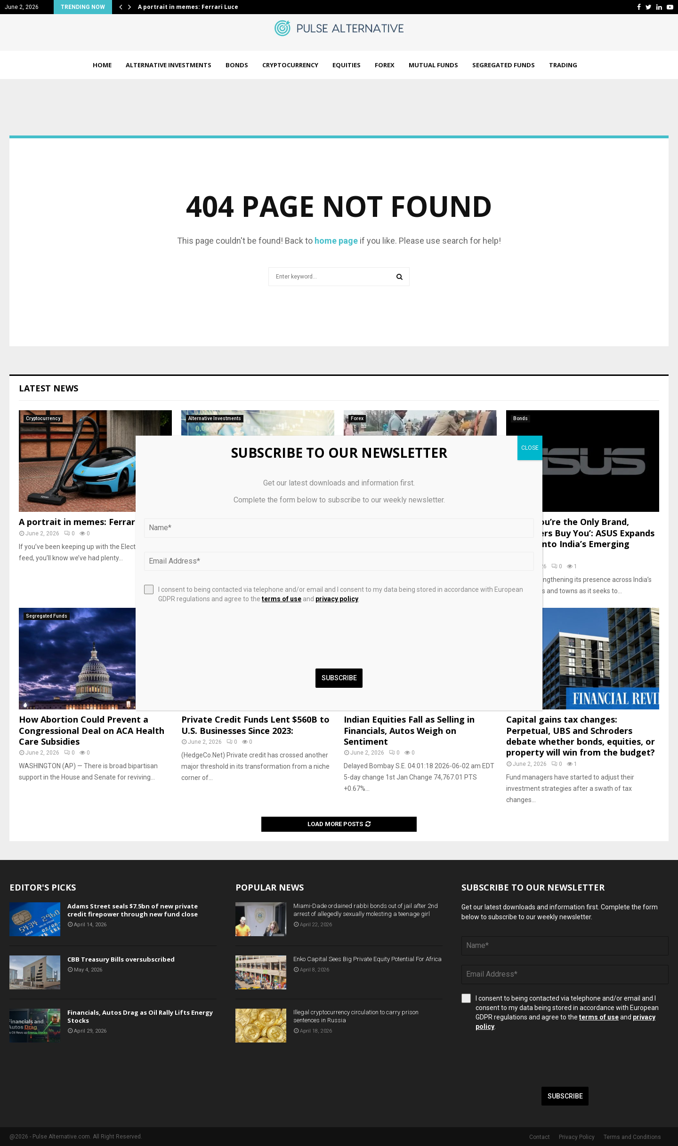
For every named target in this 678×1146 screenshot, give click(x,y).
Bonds (237, 65)
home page (336, 241)
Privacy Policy (577, 1137)
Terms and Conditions (632, 1137)
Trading (563, 65)
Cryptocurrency (290, 65)
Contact (539, 1137)
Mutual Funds (433, 65)
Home (102, 65)
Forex (385, 65)
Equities (346, 65)
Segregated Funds (503, 65)
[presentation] (533, 1059)
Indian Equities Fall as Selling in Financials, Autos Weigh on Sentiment (409, 730)
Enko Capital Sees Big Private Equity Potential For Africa (367, 959)
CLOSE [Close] (530, 448)
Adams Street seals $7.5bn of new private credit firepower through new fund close (132, 910)
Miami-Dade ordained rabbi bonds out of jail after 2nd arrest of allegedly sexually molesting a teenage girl (365, 909)
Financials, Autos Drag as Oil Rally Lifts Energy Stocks (140, 1016)
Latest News (48, 388)
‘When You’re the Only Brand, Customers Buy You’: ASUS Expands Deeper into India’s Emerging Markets (580, 538)
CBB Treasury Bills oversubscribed (121, 959)
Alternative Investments (168, 65)
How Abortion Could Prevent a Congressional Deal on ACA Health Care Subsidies (91, 730)
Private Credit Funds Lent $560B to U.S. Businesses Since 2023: (255, 725)
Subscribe (565, 1096)
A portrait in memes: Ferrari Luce (188, 7)
